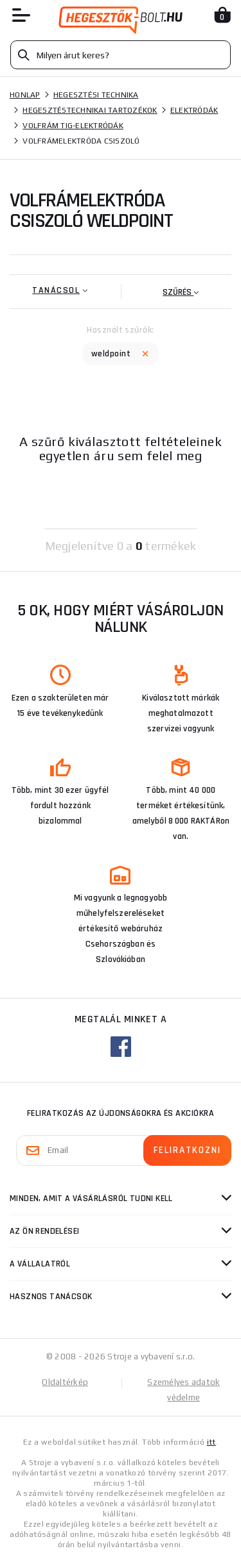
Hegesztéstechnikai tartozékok (89, 110)
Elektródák (194, 110)
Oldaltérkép (65, 1382)
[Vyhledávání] (120, 54)
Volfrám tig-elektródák (72, 125)
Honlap (25, 94)
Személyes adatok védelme (183, 1389)
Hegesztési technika (96, 94)
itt (211, 1442)
